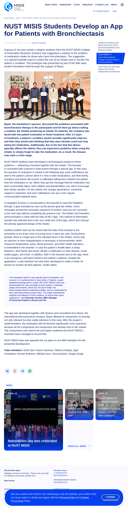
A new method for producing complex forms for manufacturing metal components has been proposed (109, 407)
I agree (110, 497)
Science (34, 43)
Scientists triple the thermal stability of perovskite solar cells (78, 410)
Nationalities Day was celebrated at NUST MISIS (32, 443)
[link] (7, 371)
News (9, 385)
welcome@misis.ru (61, 475)
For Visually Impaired (101, 11)
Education (42, 43)
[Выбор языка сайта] (122, 11)
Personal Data (67, 497)
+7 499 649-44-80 (60, 473)
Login (115, 11)
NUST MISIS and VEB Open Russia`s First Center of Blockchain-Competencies (109, 69)
